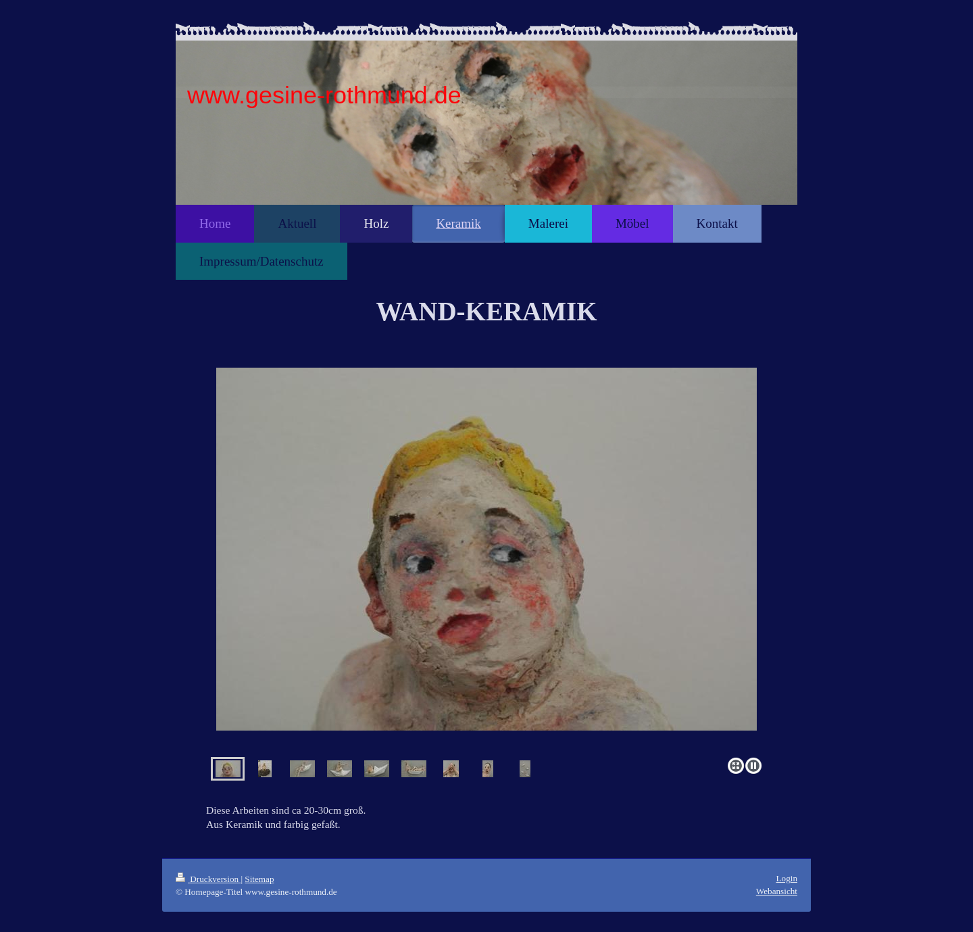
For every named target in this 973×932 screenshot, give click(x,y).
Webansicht (776, 891)
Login (786, 878)
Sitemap (259, 879)
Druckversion (208, 879)
